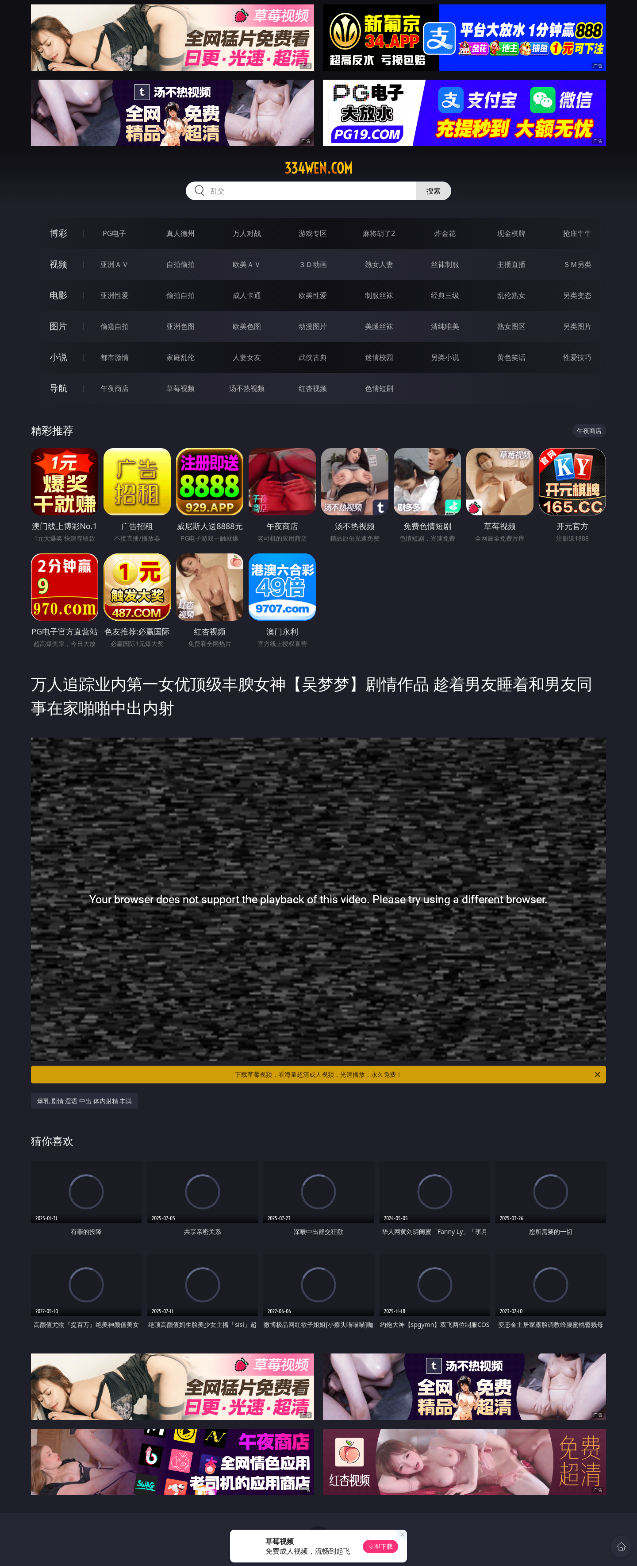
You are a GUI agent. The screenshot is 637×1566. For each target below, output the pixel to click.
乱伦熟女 (511, 295)
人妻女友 (247, 357)
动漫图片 (313, 326)
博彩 (58, 233)
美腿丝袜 (379, 326)
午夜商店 (114, 388)
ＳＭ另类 (577, 264)
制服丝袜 (379, 295)
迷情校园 (379, 357)
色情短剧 (379, 388)
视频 (58, 264)
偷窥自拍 (114, 326)
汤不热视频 (247, 388)
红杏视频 (313, 388)
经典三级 (445, 295)
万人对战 (247, 233)
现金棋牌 (511, 233)
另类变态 (577, 295)
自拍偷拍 (180, 264)
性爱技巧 (577, 357)
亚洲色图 (180, 326)
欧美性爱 (313, 295)
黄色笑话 (511, 357)
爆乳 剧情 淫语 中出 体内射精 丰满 (84, 1101)
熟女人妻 (379, 264)
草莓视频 (180, 388)
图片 (58, 326)
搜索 (433, 191)
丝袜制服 (445, 264)
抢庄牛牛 (577, 233)
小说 (58, 357)
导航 (58, 388)
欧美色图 (247, 326)
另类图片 (577, 326)
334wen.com (318, 168)
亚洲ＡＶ (114, 264)
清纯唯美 (445, 326)
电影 (58, 295)
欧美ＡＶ (247, 264)
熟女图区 (511, 326)
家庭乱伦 (180, 357)
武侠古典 (313, 357)
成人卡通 (247, 295)
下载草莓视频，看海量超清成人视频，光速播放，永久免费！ (418, 1074)
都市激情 (114, 357)
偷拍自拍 (180, 295)
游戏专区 (313, 233)
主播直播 (511, 264)
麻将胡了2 (379, 233)
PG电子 (114, 233)
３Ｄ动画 (313, 264)
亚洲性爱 (114, 295)
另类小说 (445, 357)
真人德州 (180, 233)
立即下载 (380, 1546)
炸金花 (445, 233)
